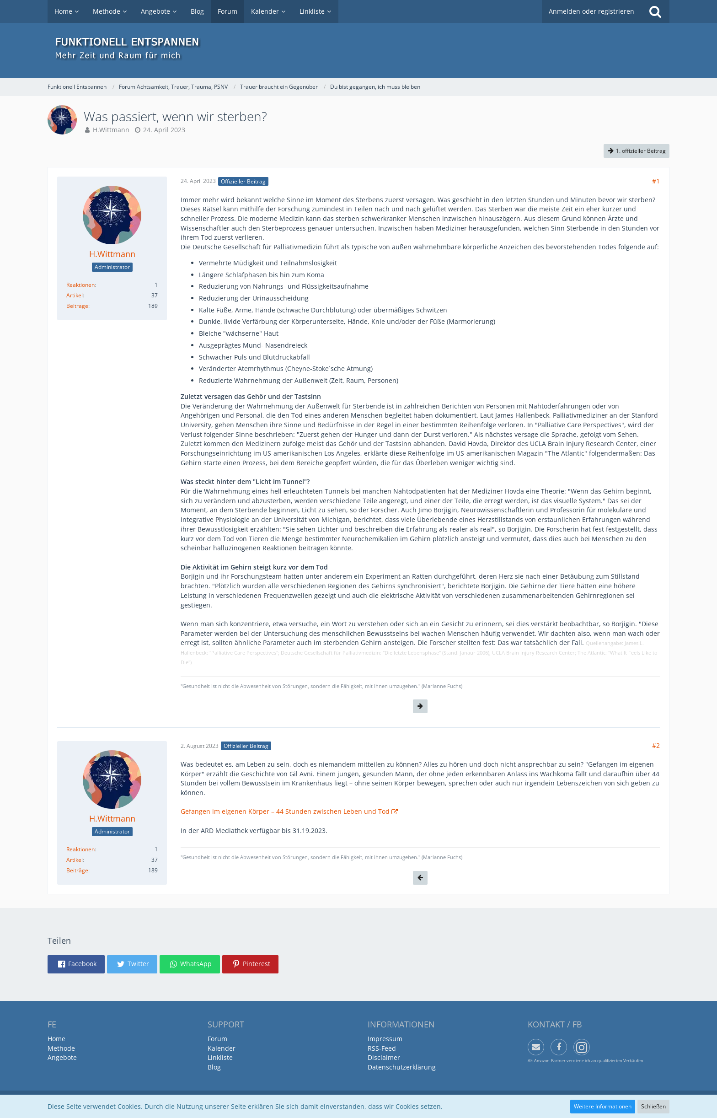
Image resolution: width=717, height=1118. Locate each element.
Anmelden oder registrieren (591, 11)
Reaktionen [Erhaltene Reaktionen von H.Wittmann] (80, 285)
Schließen (653, 1106)
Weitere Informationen (602, 1106)
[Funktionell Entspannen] (358, 50)
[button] (76, 964)
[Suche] (655, 11)
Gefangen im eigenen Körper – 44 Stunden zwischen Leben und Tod (285, 811)
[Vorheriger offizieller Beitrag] (420, 878)
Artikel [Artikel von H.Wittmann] (74, 295)
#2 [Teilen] (656, 745)
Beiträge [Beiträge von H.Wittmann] (77, 306)
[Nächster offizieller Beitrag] (420, 706)
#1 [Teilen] (656, 181)
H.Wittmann (111, 129)
